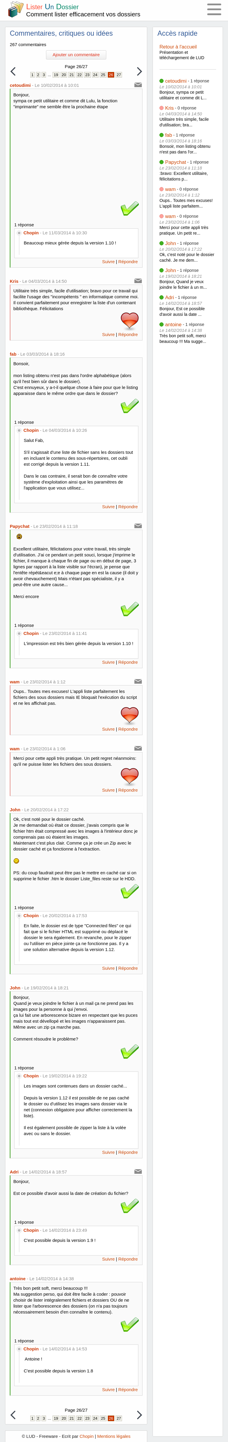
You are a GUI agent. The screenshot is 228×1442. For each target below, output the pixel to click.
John (170, 243)
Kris (169, 108)
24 (95, 75)
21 (71, 75)
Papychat (175, 162)
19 (56, 75)
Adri (169, 297)
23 (87, 75)
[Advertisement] (76, 154)
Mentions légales (113, 1436)
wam (170, 189)
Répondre (128, 261)
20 (64, 75)
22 (79, 75)
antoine (173, 324)
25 (103, 75)
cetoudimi (175, 81)
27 (119, 75)
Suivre (108, 261)
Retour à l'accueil (178, 46)
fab (168, 135)
